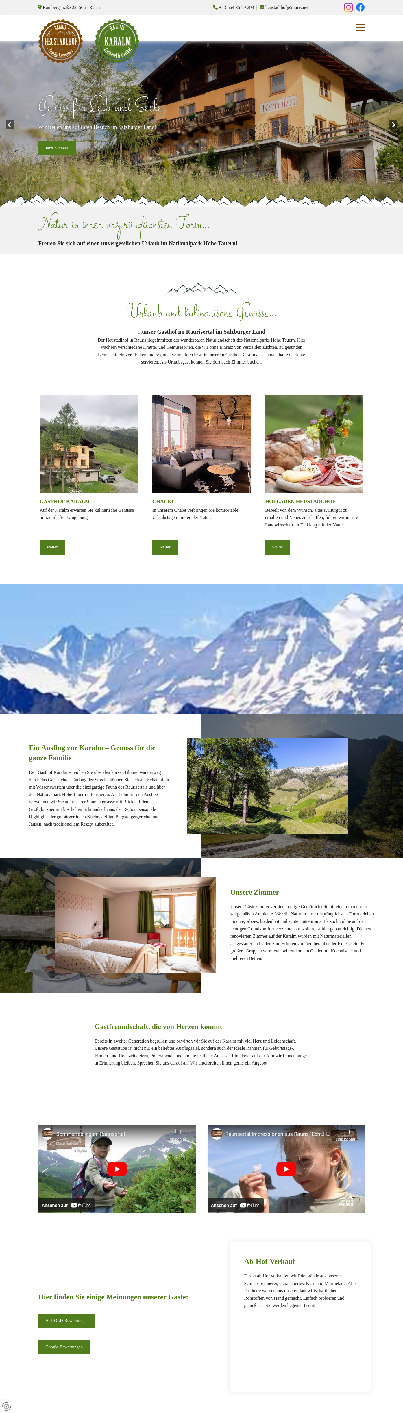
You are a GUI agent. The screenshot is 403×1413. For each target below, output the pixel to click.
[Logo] (60, 41)
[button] (57, 148)
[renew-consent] (6, 1406)
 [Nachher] (393, 124)
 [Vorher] (10, 124)
